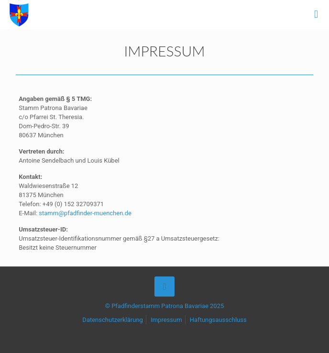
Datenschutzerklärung (112, 319)
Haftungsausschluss (218, 319)
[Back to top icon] (164, 286)
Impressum (166, 319)
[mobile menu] (316, 14)
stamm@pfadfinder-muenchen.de (85, 213)
